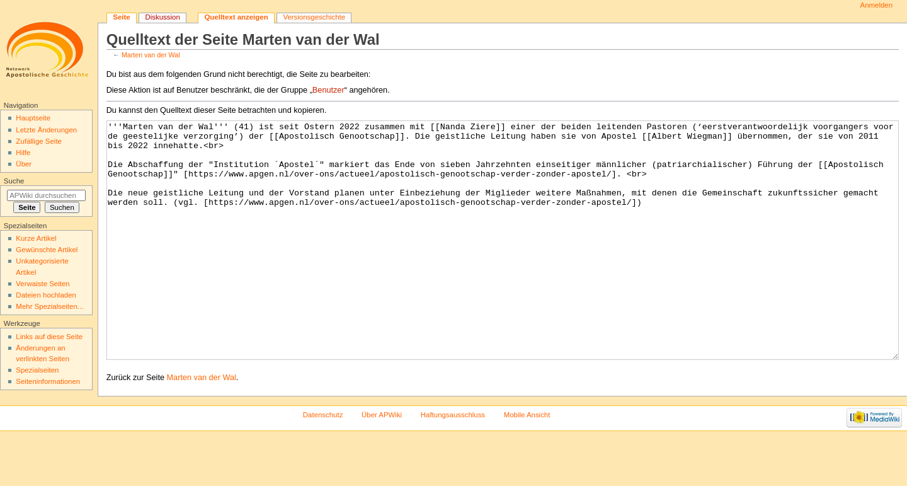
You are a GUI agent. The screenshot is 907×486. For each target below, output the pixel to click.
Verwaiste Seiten (42, 283)
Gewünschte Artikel (46, 249)
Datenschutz (323, 462)
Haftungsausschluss (453, 462)
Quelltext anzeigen (236, 17)
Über (23, 164)
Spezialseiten (37, 370)
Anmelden (876, 5)
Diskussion (162, 17)
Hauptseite (33, 118)
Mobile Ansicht (527, 462)
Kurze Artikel (36, 238)
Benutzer (328, 90)
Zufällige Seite (39, 141)
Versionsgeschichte (314, 17)
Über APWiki (382, 462)
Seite (121, 17)
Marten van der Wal (151, 55)
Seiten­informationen (48, 381)
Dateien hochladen (46, 295)
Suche (14, 181)
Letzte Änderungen (46, 130)
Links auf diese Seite (49, 336)
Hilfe (23, 152)
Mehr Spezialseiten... (49, 306)
